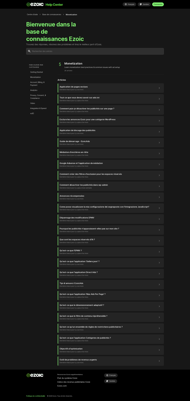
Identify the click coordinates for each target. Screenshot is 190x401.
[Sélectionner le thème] (144, 4)
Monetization (35, 77)
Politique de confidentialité (35, 396)
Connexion (158, 4)
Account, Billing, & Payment (37, 83)
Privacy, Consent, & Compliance (38, 96)
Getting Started (36, 72)
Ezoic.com (62, 386)
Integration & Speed (38, 108)
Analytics (33, 90)
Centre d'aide (32, 14)
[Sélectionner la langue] (129, 4)
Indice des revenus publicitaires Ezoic (73, 382)
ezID (32, 113)
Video (32, 103)
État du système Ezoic (67, 378)
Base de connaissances (51, 14)
